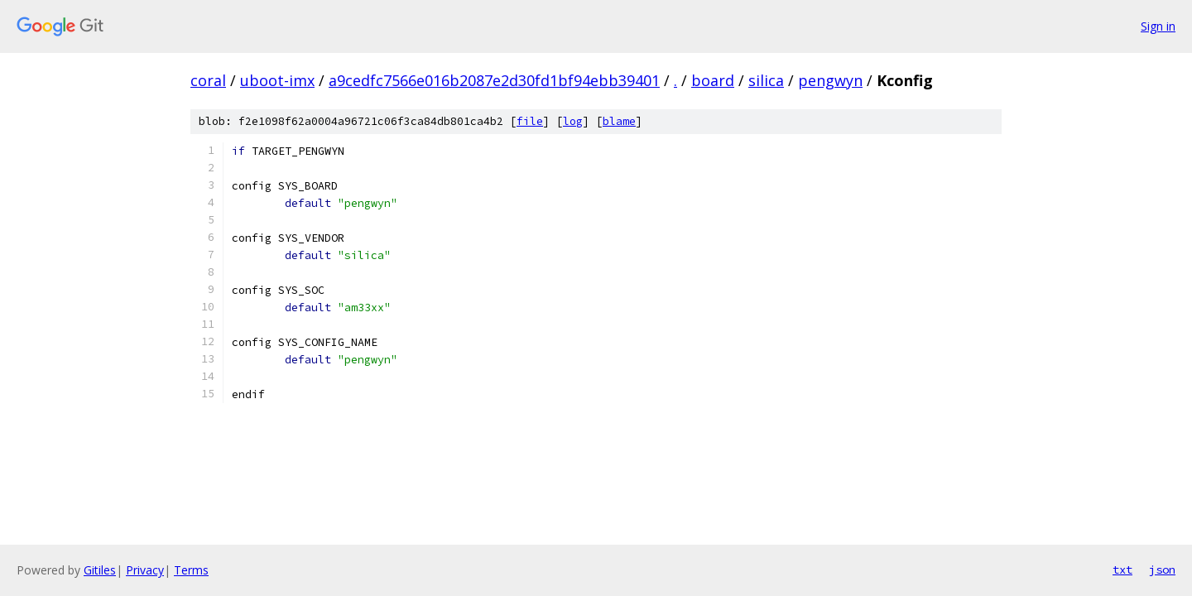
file (530, 121)
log (573, 121)
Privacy (145, 570)
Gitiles (100, 570)
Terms (191, 570)
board (712, 80)
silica (766, 80)
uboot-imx (277, 80)
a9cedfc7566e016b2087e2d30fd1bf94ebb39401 (494, 80)
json (1162, 569)
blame (619, 121)
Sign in (1158, 26)
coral (208, 80)
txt (1122, 569)
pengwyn (830, 80)
